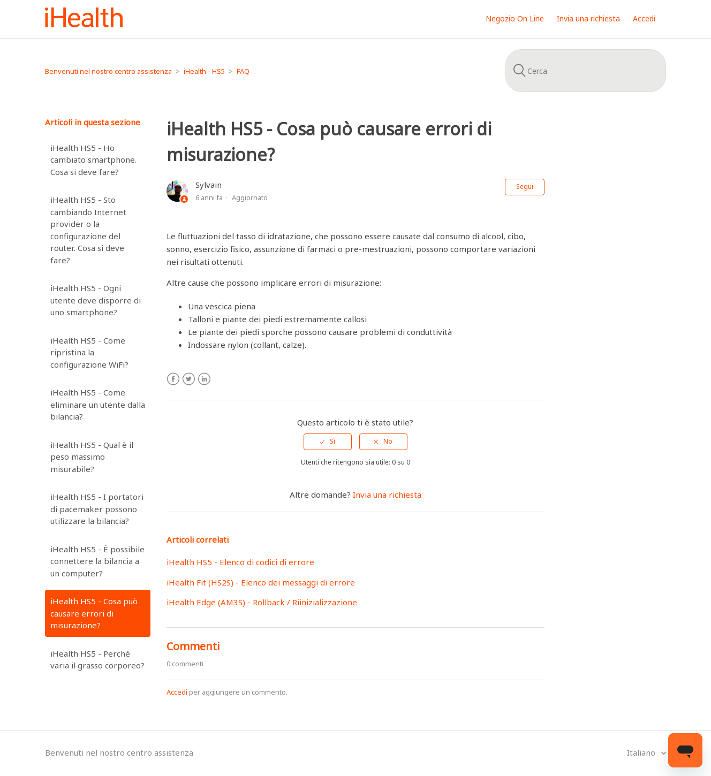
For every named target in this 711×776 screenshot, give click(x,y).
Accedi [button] (644, 18)
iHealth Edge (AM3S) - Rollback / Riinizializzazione (262, 602)
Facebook (173, 379)
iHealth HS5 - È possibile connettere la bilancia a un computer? (97, 561)
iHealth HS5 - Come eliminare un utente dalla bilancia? (97, 404)
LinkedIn (204, 379)
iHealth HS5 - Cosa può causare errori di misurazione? (94, 613)
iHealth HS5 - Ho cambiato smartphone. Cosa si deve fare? (93, 159)
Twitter (188, 379)
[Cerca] (585, 70)
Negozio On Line (515, 18)
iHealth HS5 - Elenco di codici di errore (240, 562)
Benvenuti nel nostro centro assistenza (108, 71)
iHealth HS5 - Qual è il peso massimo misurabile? (91, 456)
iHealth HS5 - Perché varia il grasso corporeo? (97, 659)
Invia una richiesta (588, 18)
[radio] (328, 441)
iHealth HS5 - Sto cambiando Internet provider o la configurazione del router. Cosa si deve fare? (88, 229)
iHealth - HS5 (204, 71)
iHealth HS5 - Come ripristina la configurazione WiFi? (89, 352)
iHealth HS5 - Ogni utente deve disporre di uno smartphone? (95, 300)
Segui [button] (524, 186)
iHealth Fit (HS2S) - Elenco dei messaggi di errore (261, 582)
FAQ (243, 71)
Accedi (177, 692)
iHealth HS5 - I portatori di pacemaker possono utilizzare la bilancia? (96, 508)
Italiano (642, 752)
